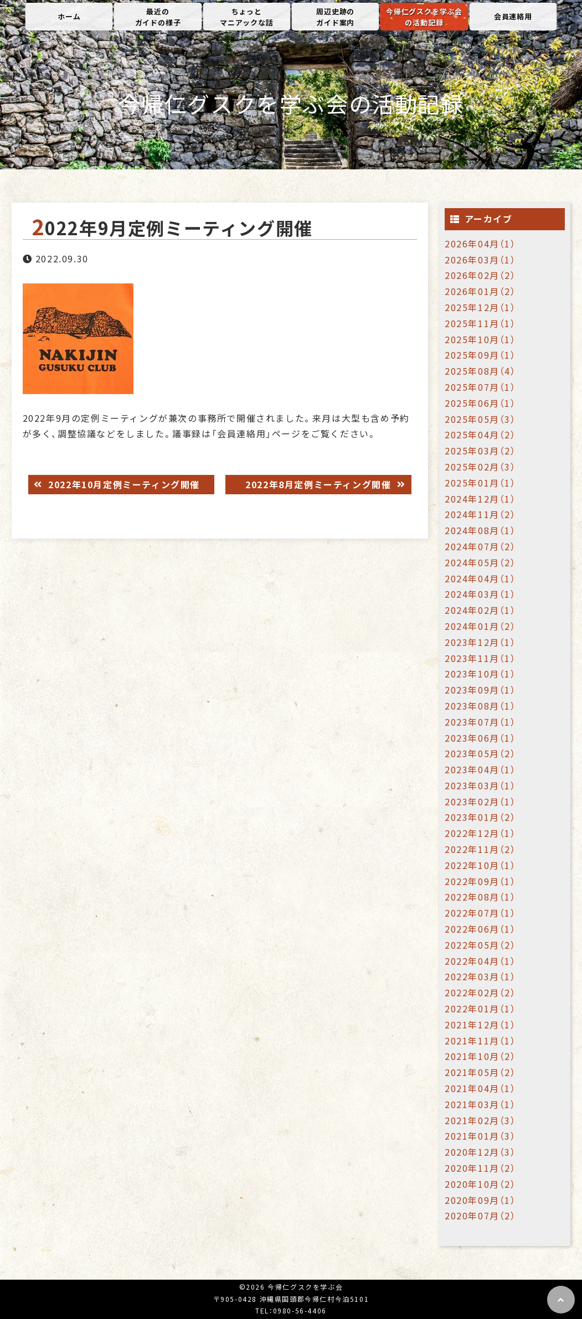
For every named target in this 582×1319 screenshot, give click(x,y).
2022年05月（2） (480, 944)
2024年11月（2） (480, 514)
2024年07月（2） (480, 546)
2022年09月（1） (480, 881)
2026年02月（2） (480, 275)
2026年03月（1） (480, 259)
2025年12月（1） (480, 307)
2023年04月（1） (480, 769)
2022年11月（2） (480, 849)
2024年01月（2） (480, 626)
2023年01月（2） (480, 817)
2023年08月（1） (480, 705)
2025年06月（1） (480, 403)
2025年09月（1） (480, 354)
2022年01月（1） (480, 1008)
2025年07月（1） (480, 387)
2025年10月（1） (480, 339)
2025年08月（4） (480, 370)
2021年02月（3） (480, 1120)
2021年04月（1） (480, 1088)
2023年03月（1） (480, 785)
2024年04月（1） (480, 578)
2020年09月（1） (480, 1200)
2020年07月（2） (480, 1215)
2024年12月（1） (480, 498)
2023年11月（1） (480, 658)
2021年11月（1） (480, 1040)
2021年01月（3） (480, 1135)
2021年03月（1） (480, 1104)
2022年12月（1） (480, 833)
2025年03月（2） (480, 450)
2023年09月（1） (480, 689)
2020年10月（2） (480, 1184)
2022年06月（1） (480, 928)
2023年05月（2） (480, 753)
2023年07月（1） (480, 721)
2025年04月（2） (480, 434)
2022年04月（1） (480, 961)
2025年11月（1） (480, 323)
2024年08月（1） (480, 530)
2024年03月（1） (480, 594)
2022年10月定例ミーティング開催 (122, 484)
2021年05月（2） (480, 1072)
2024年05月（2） (480, 562)
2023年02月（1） (480, 801)
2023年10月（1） (480, 673)
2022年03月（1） (480, 976)
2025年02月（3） (480, 466)
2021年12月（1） (480, 1024)
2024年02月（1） (480, 610)
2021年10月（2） (480, 1056)
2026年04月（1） (480, 243)
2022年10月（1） (480, 865)
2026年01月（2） (480, 291)
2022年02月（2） (480, 992)
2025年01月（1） (480, 482)
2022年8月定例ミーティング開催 (319, 484)
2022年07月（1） (480, 912)
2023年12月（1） (480, 642)
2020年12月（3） (480, 1151)
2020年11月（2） (480, 1168)
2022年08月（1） (480, 896)
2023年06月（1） (480, 737)
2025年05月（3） (480, 419)
